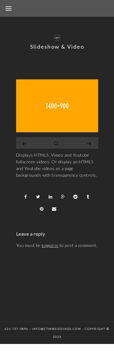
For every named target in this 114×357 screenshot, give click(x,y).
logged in (50, 245)
